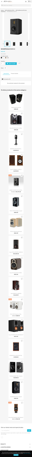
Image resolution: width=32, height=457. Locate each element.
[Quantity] (2, 63)
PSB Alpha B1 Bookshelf (16, 107)
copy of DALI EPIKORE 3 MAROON (16, 252)
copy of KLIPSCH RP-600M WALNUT (16, 334)
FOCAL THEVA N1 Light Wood (16, 231)
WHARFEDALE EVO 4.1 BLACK (16, 396)
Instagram (2, 437)
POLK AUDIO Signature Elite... (16, 314)
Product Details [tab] (14, 73)
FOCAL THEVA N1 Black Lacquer (16, 210)
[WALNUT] (6, 58)
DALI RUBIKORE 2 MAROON (16, 293)
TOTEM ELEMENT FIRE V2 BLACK (16, 376)
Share (5, 68)
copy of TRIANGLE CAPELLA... (16, 169)
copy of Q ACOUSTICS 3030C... (16, 272)
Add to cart (11, 63)
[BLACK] (1, 58)
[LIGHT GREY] (8, 58)
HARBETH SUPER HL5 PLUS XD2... (16, 190)
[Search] (16, 5)
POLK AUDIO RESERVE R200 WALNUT (16, 417)
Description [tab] (6, 73)
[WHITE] (4, 58)
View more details (27, 453)
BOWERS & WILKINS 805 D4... (16, 148)
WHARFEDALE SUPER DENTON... (16, 355)
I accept (16, 454)
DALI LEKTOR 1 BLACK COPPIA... (16, 128)
